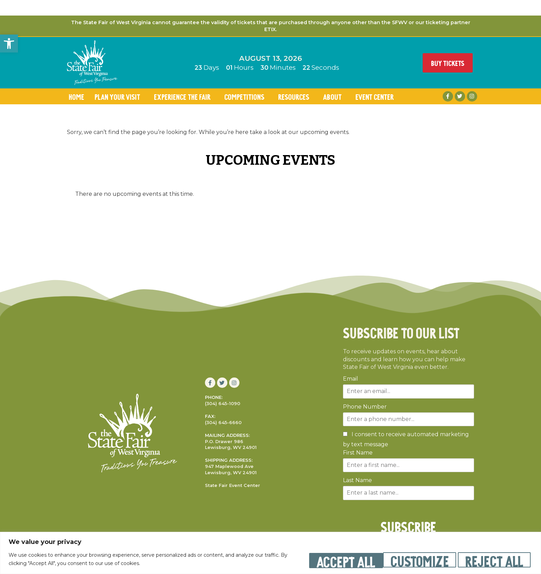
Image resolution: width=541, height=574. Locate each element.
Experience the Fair (184, 96)
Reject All (411, 559)
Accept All (492, 559)
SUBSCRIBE (408, 525)
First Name (358, 453)
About (334, 96)
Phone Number (365, 407)
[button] (9, 43)
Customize (330, 559)
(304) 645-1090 (222, 403)
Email (350, 379)
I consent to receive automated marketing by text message (406, 439)
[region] (270, 553)
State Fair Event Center (232, 485)
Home (76, 96)
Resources (295, 96)
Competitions (246, 96)
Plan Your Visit (119, 96)
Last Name (357, 480)
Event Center (376, 96)
